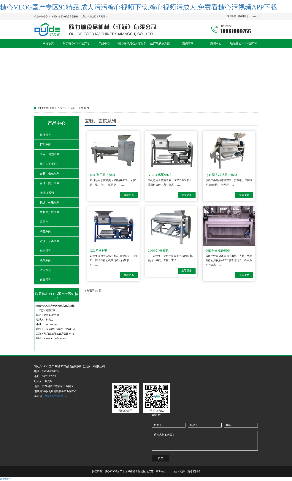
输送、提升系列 (49, 183)
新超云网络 (193, 471)
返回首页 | (232, 16)
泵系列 (44, 221)
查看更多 (129, 195)
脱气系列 (45, 260)
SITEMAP (253, 16)
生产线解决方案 (160, 43)
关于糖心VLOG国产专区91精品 (76, 45)
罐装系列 (45, 279)
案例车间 (187, 43)
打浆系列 (45, 144)
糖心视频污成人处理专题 (132, 45)
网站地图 (5, 479)
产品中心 (104, 43)
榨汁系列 (45, 134)
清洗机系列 (47, 192)
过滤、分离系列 (49, 241)
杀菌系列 (45, 231)
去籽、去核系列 (49, 173)
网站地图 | (243, 16)
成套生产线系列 (49, 212)
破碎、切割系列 (49, 154)
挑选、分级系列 (49, 202)
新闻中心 (215, 43)
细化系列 (45, 250)
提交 (160, 458)
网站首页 (48, 43)
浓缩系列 (45, 270)
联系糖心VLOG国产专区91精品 (244, 45)
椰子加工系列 (48, 163)
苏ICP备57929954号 (56, 396)
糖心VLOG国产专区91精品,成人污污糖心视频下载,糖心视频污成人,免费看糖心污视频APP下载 (138, 7)
